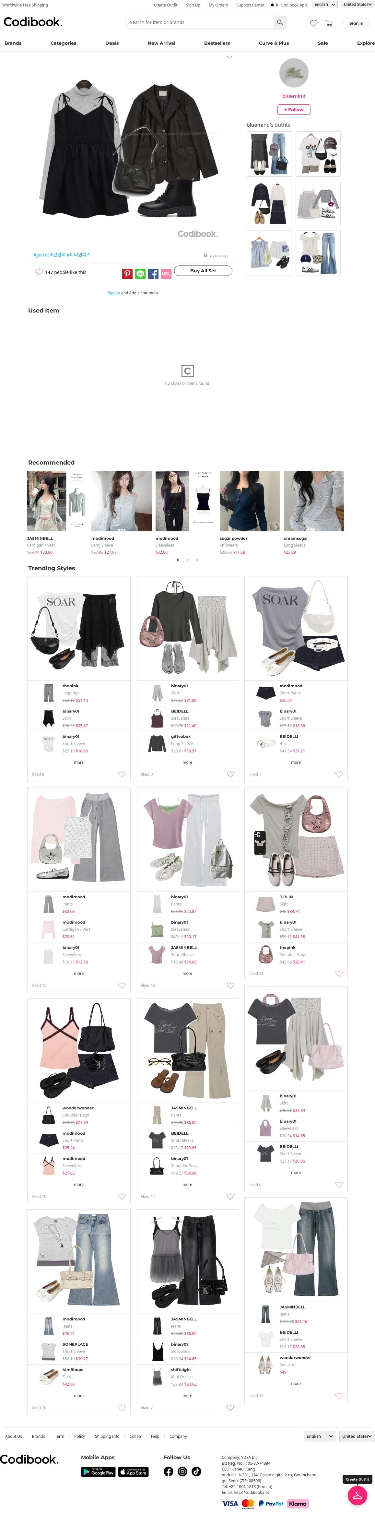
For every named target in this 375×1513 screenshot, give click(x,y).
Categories (63, 43)
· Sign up (192, 5)
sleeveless (165, 545)
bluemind (294, 96)
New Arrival (161, 43)
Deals (112, 43)
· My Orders (217, 5)
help (155, 1436)
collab (135, 1436)
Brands (13, 43)
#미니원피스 (78, 255)
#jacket (41, 255)
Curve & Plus (274, 43)
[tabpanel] (59, 511)
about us (13, 1436)
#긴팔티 (58, 255)
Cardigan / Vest (41, 545)
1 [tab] (178, 560)
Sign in (114, 293)
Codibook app (294, 5)
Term (59, 1436)
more (79, 762)
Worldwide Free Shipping (25, 5)
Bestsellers (217, 43)
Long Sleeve (102, 545)
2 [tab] (187, 560)
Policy (79, 1436)
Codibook (33, 22)
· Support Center (249, 5)
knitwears (229, 545)
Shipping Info (107, 1436)
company (178, 1436)
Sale (323, 43)
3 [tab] (197, 560)
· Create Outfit (165, 5)
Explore (366, 43)
